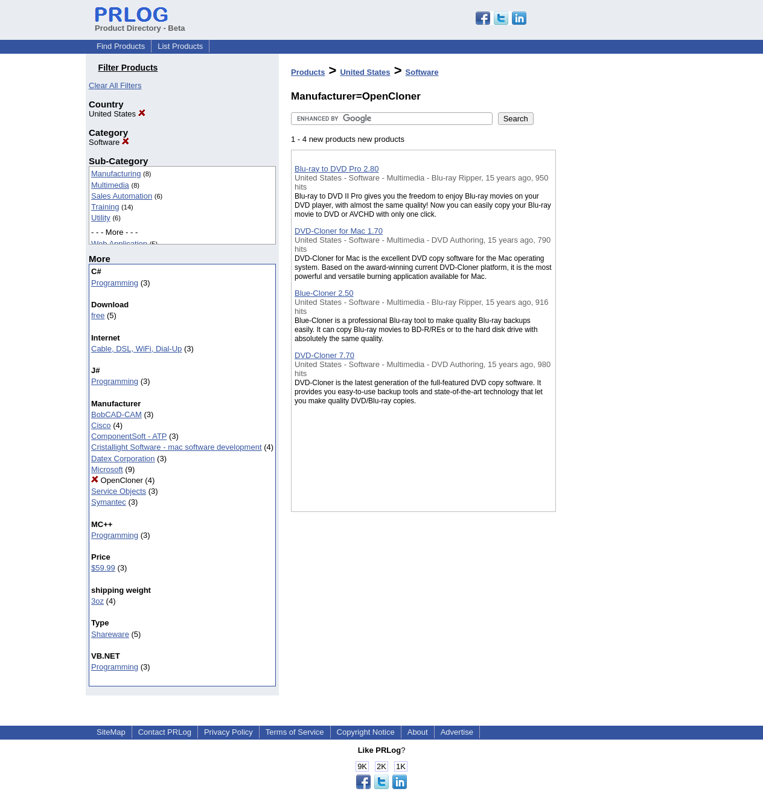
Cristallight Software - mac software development (176, 447)
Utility (100, 217)
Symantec (108, 502)
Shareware (110, 634)
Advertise (457, 732)
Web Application (119, 243)
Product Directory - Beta (140, 23)
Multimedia (110, 185)
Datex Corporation (123, 458)
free (97, 315)
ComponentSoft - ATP (129, 436)
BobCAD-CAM (116, 414)
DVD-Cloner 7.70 (324, 355)
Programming (114, 282)
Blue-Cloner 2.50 (324, 293)
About (417, 732)
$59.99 (103, 567)
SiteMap (111, 732)
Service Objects (118, 491)
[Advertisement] (616, 313)
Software (109, 142)
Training (105, 206)
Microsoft (107, 469)
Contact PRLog (164, 732)
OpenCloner (117, 480)
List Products (180, 46)
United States (117, 113)
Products (308, 72)
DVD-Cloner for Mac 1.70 (339, 230)
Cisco (101, 425)
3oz (97, 601)
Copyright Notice (366, 732)
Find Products (121, 46)
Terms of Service (295, 732)
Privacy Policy (228, 732)
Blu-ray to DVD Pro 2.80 (336, 168)
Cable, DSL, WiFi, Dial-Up (136, 348)
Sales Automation (121, 195)
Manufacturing (116, 173)
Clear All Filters (115, 85)
